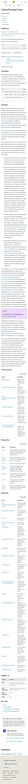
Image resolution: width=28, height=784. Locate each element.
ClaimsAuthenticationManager (12, 184)
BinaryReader (20, 393)
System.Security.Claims (12, 32)
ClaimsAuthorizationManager (16, 220)
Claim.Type (14, 353)
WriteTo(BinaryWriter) (7, 669)
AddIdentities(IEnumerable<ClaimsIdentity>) (9, 504)
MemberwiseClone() (6, 647)
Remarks (4, 20)
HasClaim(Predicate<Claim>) (8, 602)
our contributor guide (17, 725)
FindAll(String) (5, 548)
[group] (14, 48)
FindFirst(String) (5, 565)
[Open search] (21, 2)
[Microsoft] (14, 2)
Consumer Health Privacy (9, 775)
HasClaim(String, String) (7, 619)
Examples (4, 18)
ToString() (4, 656)
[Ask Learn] (18, 5)
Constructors (5, 22)
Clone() (3, 518)
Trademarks (13, 777)
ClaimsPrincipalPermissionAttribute (13, 253)
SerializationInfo (21, 583)
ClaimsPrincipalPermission (11, 249)
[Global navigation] (1, 2)
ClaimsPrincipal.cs (9, 35)
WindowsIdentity (19, 321)
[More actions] (25, 5)
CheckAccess (15, 229)
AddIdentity (18, 306)
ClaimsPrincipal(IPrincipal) (8, 416)
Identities (5, 136)
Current (17, 335)
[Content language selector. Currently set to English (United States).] (10, 760)
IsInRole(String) (5, 635)
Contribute (10, 773)
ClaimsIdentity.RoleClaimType (14, 359)
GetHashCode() (5, 572)
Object (9, 52)
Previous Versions (15, 771)
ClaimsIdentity (14, 132)
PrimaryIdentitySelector (14, 329)
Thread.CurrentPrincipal (7, 277)
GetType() (4, 593)
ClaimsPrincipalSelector (7, 333)
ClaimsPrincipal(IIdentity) (7, 407)
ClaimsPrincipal (5, 83)
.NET (6, 5)
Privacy (16, 773)
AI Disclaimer (6, 771)
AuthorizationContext (20, 227)
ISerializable (20, 435)
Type (23, 593)
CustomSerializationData (4, 468)
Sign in (25, 2)
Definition (4, 16)
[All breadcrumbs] (2, 5)
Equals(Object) (5, 527)
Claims (3, 283)
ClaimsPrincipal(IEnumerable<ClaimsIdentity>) (8, 398)
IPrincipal (5, 39)
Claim (5, 705)
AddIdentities (9, 306)
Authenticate (18, 188)
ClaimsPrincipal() (5, 379)
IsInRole (3, 345)
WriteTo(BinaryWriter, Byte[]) (16, 471)
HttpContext (15, 81)
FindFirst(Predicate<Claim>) (8, 555)
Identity (18, 296)
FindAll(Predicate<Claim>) (8, 539)
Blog (4, 773)
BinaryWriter (20, 667)
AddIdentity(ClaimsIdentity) (8, 510)
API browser (11, 5)
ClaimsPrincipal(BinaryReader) (8, 387)
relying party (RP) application (8, 275)
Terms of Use (6, 777)
